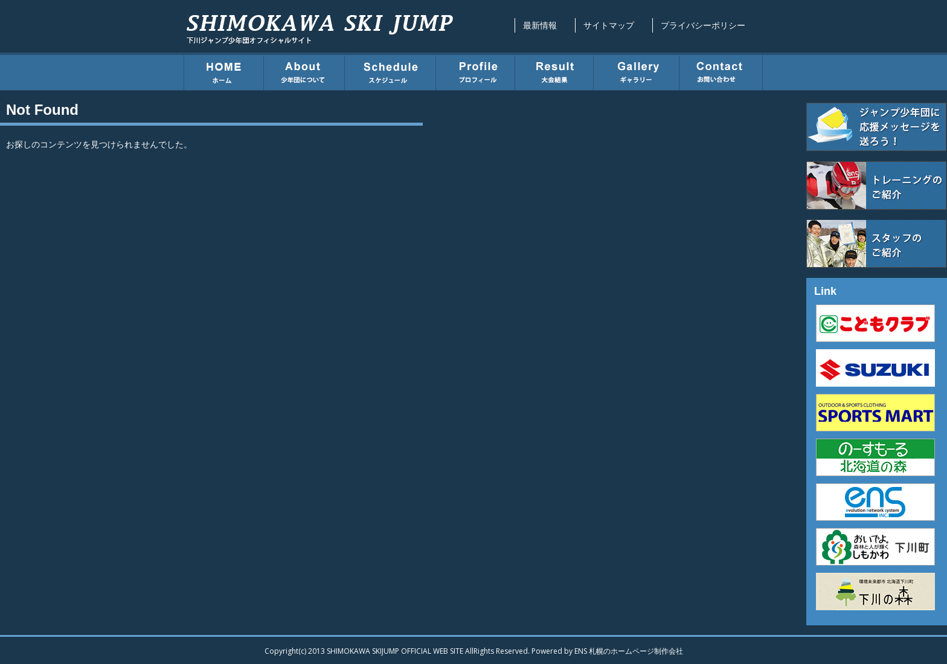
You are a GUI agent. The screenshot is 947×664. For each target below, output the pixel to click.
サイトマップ (608, 25)
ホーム (224, 71)
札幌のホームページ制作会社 (636, 651)
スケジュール (390, 71)
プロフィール (475, 71)
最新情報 (540, 25)
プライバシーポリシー (703, 25)
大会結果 (554, 71)
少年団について (304, 71)
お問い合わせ (721, 71)
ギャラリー (636, 71)
